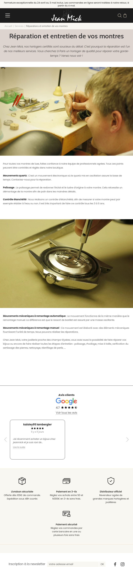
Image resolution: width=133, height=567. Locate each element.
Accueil (8, 27)
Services (19, 27)
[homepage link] (66, 16)
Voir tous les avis (66, 414)
